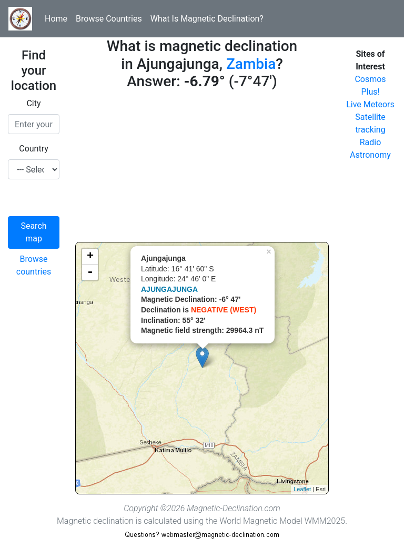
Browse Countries (109, 19)
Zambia (251, 64)
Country (33, 149)
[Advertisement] (202, 168)
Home (56, 19)
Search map (33, 232)
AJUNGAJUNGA (169, 289)
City (33, 103)
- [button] (90, 272)
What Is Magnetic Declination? (207, 19)
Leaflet (302, 489)
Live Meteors (370, 104)
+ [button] (90, 257)
